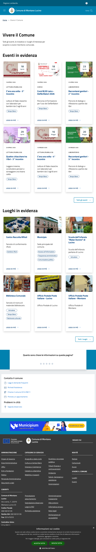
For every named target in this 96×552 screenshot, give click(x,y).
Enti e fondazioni (7, 471)
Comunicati (76, 463)
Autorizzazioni (53, 484)
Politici (3, 475)
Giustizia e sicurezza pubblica (56, 460)
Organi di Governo (8, 459)
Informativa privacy (55, 506)
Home (5, 20)
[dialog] (48, 539)
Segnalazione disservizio (34, 502)
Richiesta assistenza (32, 510)
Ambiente (52, 473)
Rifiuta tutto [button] (57, 543)
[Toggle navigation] (4, 10)
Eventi (74, 481)
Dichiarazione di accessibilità (54, 516)
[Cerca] (91, 10)
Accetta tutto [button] (39, 543)
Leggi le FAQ (29, 506)
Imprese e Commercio (33, 467)
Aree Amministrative (9, 463)
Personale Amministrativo (11, 478)
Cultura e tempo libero (33, 463)
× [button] (93, 528)
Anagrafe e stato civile (33, 459)
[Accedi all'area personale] (87, 3)
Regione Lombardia (10, 3)
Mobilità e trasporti (32, 475)
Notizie (74, 459)
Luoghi (74, 477)
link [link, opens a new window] (69, 539)
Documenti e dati (7, 482)
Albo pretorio (53, 502)
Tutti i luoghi (84, 339)
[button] (48, 548)
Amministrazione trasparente (54, 497)
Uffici (3, 467)
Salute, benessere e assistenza (55, 478)
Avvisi (74, 467)
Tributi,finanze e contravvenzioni (54, 467)
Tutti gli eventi (83, 200)
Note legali (52, 510)
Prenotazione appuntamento (30, 497)
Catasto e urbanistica (33, 471)
